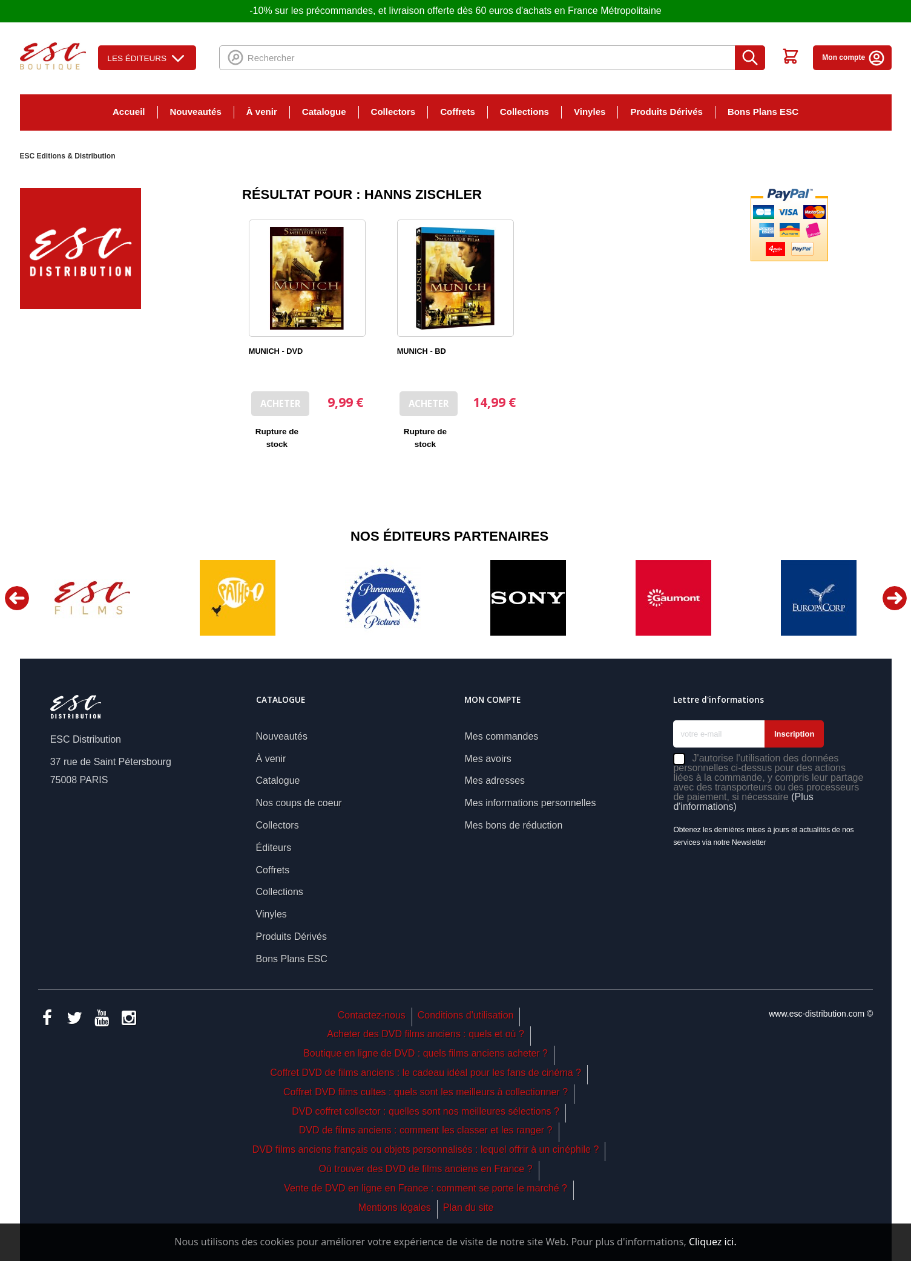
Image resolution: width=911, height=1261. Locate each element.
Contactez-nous (372, 1015)
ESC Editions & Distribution (68, 156)
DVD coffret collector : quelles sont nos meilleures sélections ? (425, 1111)
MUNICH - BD (421, 351)
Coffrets (457, 111)
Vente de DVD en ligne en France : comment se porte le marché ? (425, 1188)
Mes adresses (494, 780)
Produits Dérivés (666, 111)
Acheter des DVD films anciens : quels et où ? (425, 1034)
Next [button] (895, 598)
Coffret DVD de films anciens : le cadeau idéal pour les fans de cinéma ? (425, 1072)
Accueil (129, 111)
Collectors (393, 111)
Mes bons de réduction (513, 825)
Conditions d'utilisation (466, 1015)
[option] (92, 597)
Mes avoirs (487, 759)
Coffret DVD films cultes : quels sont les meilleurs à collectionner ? (425, 1092)
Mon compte (853, 57)
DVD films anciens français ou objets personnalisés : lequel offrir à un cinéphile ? (425, 1149)
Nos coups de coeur (299, 803)
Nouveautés (196, 111)
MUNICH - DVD (276, 351)
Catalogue (324, 111)
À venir (261, 111)
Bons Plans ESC (763, 111)
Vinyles (589, 111)
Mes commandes (501, 736)
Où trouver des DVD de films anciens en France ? (426, 1169)
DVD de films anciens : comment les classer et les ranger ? (426, 1130)
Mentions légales (394, 1207)
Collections (524, 111)
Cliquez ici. (713, 1241)
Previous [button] (17, 598)
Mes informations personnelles (530, 803)
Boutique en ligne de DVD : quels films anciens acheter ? (425, 1053)
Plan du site (468, 1207)
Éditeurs (274, 847)
